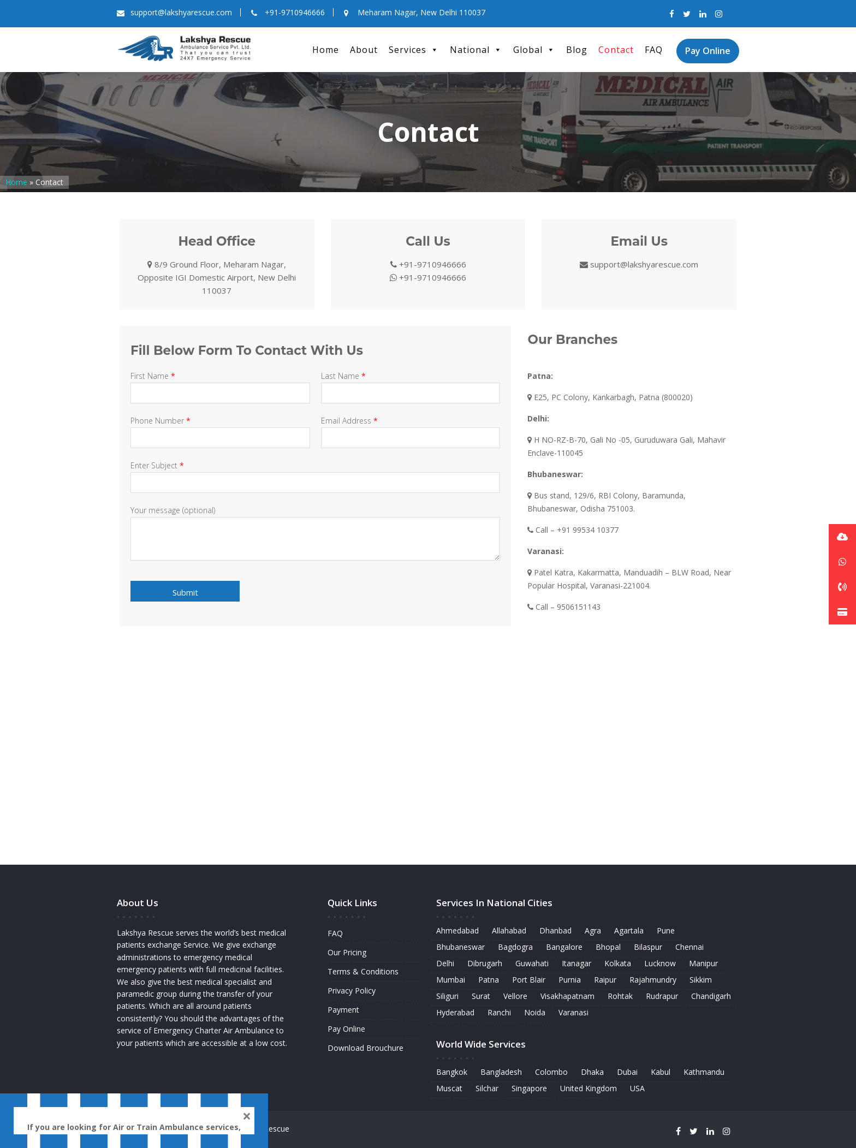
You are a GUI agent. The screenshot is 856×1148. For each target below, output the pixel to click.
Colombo (552, 1070)
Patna (491, 980)
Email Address (411, 429)
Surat (483, 996)
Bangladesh (503, 1070)
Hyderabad (458, 1012)
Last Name (411, 384)
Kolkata (617, 964)
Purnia (570, 980)
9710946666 (113, 1114)
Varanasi (573, 1012)
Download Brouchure (366, 1046)
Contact (616, 50)
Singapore (530, 1086)
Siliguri (450, 996)
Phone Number (220, 429)
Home (325, 50)
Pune (664, 932)
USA (636, 1086)
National (476, 50)
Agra (593, 932)
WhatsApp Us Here (187, 1114)
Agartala (628, 932)
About (364, 50)
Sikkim (698, 980)
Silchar (489, 1086)
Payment (344, 1009)
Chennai (687, 948)
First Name (220, 384)
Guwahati (533, 964)
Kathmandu (701, 1070)
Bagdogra (517, 948)
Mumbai (453, 980)
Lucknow (658, 964)
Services (414, 50)
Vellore (517, 996)
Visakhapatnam (568, 996)
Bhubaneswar (463, 948)
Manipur (701, 964)
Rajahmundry (651, 980)
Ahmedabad (460, 932)
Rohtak (619, 996)
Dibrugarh (487, 964)
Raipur (605, 980)
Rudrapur (660, 996)
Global (534, 50)
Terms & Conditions (363, 971)
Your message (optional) (315, 534)
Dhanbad (556, 932)
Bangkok (454, 1070)
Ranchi (501, 1012)
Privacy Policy (352, 990)
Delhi (448, 964)
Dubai (626, 1070)
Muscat (452, 1086)
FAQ (654, 50)
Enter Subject (315, 474)
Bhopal (608, 948)
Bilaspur (647, 948)
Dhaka (592, 1070)
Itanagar (576, 964)
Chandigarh (708, 996)
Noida (536, 1012)
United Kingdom (588, 1086)
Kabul (658, 1070)
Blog (576, 50)
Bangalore (564, 948)
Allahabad (511, 932)
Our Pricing (347, 953)
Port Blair (530, 980)
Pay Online (707, 51)
